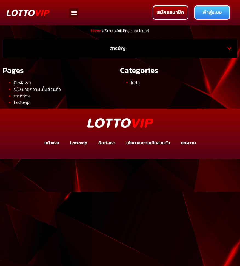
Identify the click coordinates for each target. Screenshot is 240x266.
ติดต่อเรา (22, 82)
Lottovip (22, 102)
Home (96, 30)
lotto (135, 82)
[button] (73, 12)
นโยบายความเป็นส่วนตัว (37, 89)
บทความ (22, 96)
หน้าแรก (51, 142)
